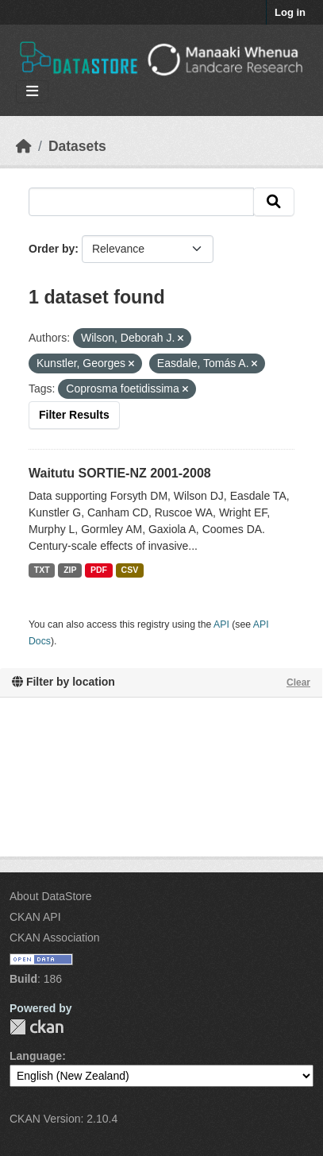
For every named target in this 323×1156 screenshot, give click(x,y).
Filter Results (74, 414)
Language (36, 1056)
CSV (130, 569)
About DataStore (51, 896)
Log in (290, 12)
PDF (98, 569)
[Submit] (273, 202)
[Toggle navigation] (32, 91)
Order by (52, 248)
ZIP (69, 569)
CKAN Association (55, 937)
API (221, 624)
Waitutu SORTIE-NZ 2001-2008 (120, 473)
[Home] (24, 146)
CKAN (36, 1027)
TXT (42, 569)
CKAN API (35, 916)
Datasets (77, 146)
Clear (298, 682)
